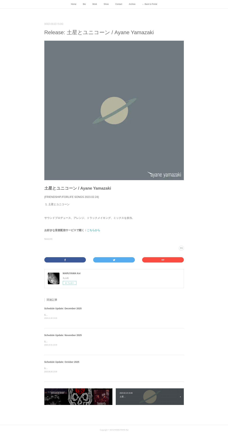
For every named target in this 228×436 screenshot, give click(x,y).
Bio (84, 4)
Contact (118, 4)
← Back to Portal (149, 4)
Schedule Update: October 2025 (61, 362)
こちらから (93, 230)
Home (73, 4)
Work (94, 4)
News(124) (48, 239)
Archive (132, 4)
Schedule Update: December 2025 (63, 308)
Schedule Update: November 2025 (63, 335)
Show (106, 4)
